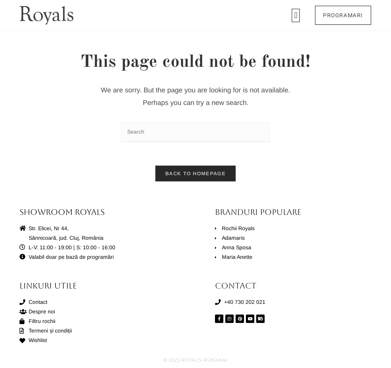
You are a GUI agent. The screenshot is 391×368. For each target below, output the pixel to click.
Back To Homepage (195, 173)
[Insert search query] (195, 132)
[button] (296, 15)
